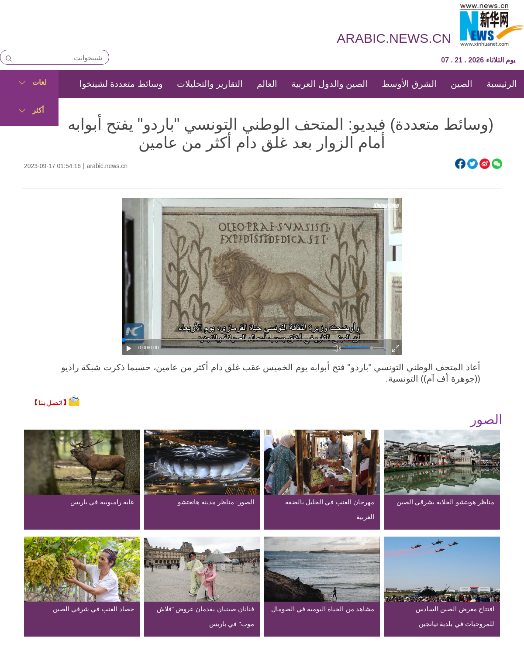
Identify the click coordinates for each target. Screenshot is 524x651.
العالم (267, 84)
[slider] (371, 348)
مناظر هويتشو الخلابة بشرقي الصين (445, 502)
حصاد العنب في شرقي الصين (93, 609)
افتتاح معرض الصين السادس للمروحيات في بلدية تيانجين (455, 616)
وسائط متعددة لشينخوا (121, 84)
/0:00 (153, 347)
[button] (129, 348)
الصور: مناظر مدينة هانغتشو (216, 502)
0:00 (143, 347)
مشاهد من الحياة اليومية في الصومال (322, 609)
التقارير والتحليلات (210, 84)
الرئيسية (501, 84)
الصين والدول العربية (329, 84)
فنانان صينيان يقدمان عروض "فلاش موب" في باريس (205, 616)
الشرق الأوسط (409, 84)
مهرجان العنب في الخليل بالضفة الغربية (329, 509)
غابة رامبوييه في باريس (102, 502)
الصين (461, 84)
